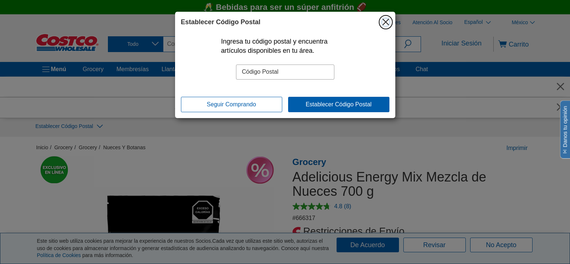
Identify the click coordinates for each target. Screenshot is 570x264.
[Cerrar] (385, 22)
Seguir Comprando (231, 104)
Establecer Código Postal (339, 104)
